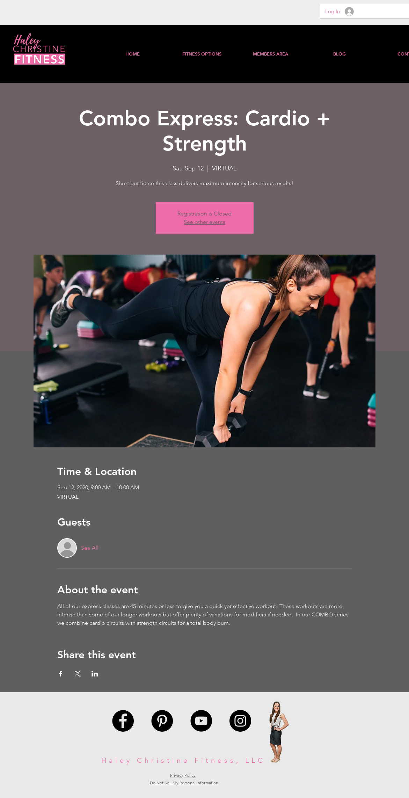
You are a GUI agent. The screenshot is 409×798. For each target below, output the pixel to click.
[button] (270, 53)
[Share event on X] (77, 673)
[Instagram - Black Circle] (240, 721)
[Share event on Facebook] (60, 673)
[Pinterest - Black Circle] (162, 721)
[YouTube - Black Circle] (201, 721)
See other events (204, 222)
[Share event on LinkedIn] (95, 673)
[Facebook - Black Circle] (123, 721)
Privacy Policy (183, 775)
